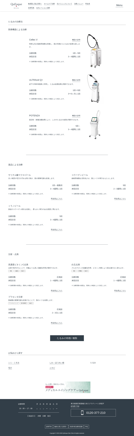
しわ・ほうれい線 (57, 363)
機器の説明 (76, 40)
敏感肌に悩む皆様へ (35, 4)
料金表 (87, 4)
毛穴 (10, 368)
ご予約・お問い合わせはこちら (93, 419)
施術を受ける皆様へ (60, 426)
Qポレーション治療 (43, 8)
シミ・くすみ (13, 363)
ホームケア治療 (49, 4)
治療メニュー (78, 4)
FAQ (86, 426)
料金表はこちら (56, 198)
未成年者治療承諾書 (76, 426)
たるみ (93, 363)
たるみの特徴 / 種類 (67, 338)
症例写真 (31, 8)
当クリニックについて (64, 4)
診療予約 (49, 426)
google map (75, 406)
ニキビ (52, 368)
